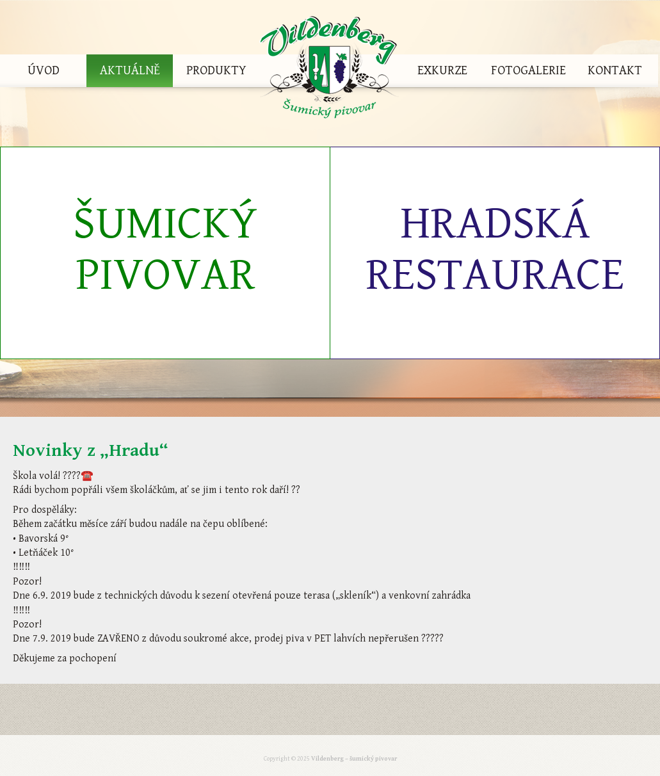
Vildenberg (329, 70)
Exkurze (442, 70)
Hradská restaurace (495, 249)
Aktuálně (130, 70)
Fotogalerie (528, 70)
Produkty (216, 70)
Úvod (44, 70)
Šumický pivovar (165, 249)
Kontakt (615, 70)
